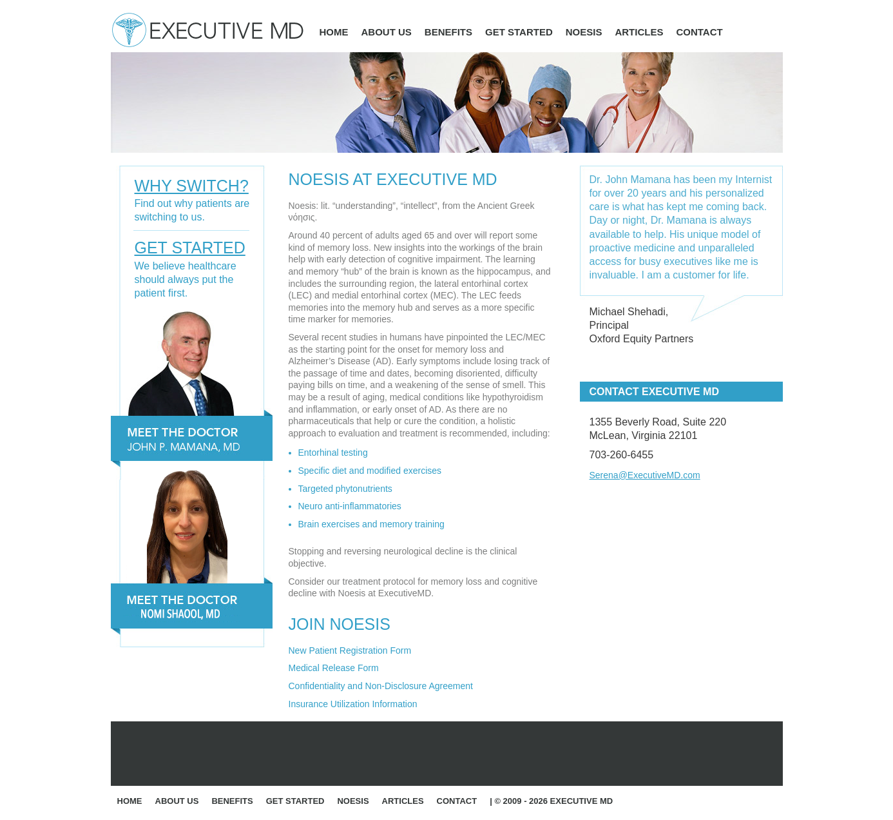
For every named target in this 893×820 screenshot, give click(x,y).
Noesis (584, 31)
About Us (386, 31)
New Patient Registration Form (350, 650)
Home (334, 31)
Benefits (448, 31)
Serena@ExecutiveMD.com (645, 475)
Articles (639, 31)
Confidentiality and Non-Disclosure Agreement (381, 686)
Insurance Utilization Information (353, 704)
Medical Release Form (334, 668)
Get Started (519, 31)
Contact (699, 31)
